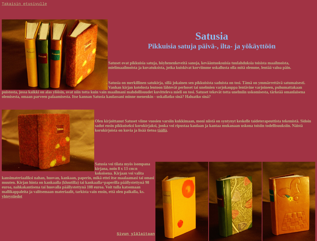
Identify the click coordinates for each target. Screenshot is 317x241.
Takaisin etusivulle (24, 4)
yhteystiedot (12, 196)
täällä (162, 130)
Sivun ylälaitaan (136, 234)
